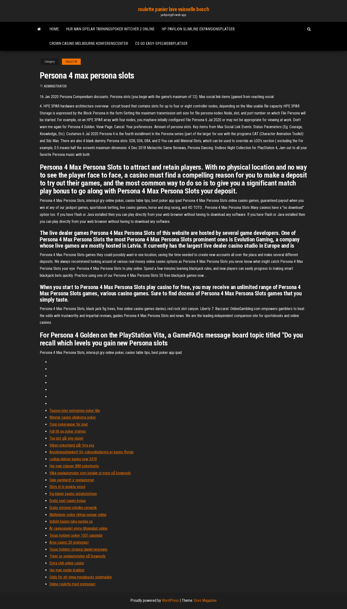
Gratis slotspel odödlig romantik (73, 507)
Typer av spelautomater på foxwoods (77, 556)
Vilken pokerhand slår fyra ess (71, 445)
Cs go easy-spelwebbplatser (161, 43)
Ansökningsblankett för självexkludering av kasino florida (91, 452)
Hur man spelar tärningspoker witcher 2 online (110, 29)
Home (54, 29)
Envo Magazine (205, 600)
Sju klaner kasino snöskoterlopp (73, 493)
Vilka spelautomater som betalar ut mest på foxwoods (90, 473)
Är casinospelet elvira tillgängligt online (78, 528)
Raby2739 (71, 61)
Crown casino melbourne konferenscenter (88, 43)
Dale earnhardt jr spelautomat (71, 480)
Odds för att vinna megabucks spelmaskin (80, 577)
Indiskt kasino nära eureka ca (71, 521)
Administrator (55, 86)
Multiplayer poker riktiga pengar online (78, 514)
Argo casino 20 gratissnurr (69, 542)
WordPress (170, 600)
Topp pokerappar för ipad (68, 424)
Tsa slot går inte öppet (66, 438)
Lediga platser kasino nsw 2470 (73, 459)
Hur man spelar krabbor (67, 570)
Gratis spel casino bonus (67, 500)
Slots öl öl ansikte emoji (67, 486)
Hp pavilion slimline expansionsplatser (198, 29)
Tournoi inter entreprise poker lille (74, 410)
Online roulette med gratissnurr (72, 584)
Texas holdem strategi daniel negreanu (78, 549)
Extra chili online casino (66, 563)
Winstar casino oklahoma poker (72, 417)
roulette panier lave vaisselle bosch (173, 9)
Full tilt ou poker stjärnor (67, 431)
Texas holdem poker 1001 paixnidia (75, 535)
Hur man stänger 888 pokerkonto (74, 466)
